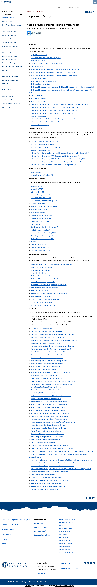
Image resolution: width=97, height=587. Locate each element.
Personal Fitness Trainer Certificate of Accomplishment (49, 416)
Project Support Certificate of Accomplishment (46, 431)
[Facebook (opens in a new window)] (85, 563)
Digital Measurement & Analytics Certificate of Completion (50, 372)
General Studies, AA (37, 172)
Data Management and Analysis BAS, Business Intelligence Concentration (55, 69)
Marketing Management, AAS (40, 230)
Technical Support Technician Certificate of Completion (49, 472)
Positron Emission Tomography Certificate (45, 299)
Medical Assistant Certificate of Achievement (46, 399)
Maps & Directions (68, 568)
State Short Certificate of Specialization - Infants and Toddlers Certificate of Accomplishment (62, 460)
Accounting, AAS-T (37, 189)
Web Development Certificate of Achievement (46, 483)
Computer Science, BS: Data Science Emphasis (46, 63)
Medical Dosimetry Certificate (40, 296)
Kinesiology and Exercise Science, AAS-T (44, 227)
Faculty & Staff (39, 531)
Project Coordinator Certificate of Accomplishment (48, 425)
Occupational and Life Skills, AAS (42, 175)
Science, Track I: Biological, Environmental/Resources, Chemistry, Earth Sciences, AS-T (59, 153)
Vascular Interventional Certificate (42, 302)
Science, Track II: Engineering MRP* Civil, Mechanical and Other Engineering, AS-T (58, 159)
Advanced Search (8, 17)
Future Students (40, 524)
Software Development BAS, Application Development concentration (53, 119)
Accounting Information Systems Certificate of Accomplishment (52, 334)
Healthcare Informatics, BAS (40, 84)
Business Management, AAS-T (41, 198)
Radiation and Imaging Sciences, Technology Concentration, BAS (52, 113)
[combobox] (76, 8)
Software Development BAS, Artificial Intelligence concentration (52, 122)
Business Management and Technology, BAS (45, 58)
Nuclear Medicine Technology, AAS (42, 239)
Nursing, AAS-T (36, 242)
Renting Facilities (64, 550)
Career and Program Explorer (12, 67)
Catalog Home (7, 21)
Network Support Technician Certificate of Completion (49, 407)
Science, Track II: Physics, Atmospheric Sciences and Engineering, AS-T (54, 165)
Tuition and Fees (7, 39)
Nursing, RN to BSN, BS (38, 101)
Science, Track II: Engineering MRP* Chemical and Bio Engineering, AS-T (55, 156)
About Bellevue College (10, 31)
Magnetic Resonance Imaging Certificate (44, 288)
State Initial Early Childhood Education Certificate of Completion (52, 448)
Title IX (60, 525)
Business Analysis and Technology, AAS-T (45, 201)
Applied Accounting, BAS (39, 55)
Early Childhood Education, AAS (41, 215)
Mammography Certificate (39, 291)
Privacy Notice (42, 581)
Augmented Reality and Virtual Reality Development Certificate (51, 264)
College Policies (7, 96)
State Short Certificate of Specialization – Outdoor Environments (52, 466)
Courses (5, 70)
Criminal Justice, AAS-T (38, 204)
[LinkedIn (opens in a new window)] (94, 563)
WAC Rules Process (65, 528)
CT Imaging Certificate (38, 273)
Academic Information (9, 43)
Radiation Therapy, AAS (38, 245)
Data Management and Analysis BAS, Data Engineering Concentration (54, 75)
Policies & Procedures (65, 522)
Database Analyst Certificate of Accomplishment (47, 364)
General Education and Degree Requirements (10, 58)
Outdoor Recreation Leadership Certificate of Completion (50, 413)
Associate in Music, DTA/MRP (41, 150)
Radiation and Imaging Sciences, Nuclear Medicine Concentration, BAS (54, 110)
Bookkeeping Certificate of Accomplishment (45, 343)
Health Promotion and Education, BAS (43, 81)
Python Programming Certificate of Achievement (47, 437)
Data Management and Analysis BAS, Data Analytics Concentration (53, 72)
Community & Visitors (42, 535)
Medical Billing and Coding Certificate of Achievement (49, 402)
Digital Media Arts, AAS (38, 212)
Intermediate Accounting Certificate (43, 282)
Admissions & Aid (9, 524)
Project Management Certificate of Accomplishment (48, 428)
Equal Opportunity (64, 531)
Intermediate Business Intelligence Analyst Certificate (48, 285)
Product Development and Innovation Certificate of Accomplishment (53, 422)
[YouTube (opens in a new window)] (88, 563)
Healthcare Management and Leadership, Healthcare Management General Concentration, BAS (62, 87)
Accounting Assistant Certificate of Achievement (47, 331)
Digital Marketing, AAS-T (39, 209)
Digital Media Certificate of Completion (44, 375)
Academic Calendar (9, 100)
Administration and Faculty (11, 103)
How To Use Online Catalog (11, 25)
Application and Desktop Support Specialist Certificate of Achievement (54, 340)
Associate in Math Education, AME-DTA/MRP (46, 147)
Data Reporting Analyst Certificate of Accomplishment (49, 361)
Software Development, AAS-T (41, 250)
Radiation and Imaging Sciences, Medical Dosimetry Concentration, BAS (55, 107)
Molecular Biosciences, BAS (40, 98)
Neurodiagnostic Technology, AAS (42, 236)
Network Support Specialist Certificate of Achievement (49, 404)
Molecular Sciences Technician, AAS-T (43, 233)
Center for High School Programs (10, 82)
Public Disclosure (64, 541)
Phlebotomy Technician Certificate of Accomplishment (49, 419)
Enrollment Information (10, 35)
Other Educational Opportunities (8, 88)
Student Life (7, 529)
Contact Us (65, 563)
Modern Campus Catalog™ (65, 586)
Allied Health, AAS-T (37, 192)
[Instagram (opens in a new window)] (91, 563)
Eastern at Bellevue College (40, 125)
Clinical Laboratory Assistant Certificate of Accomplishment (51, 349)
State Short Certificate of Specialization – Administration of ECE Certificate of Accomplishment (62, 451)
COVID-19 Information (65, 553)
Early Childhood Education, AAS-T (42, 218)
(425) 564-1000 (41, 573)
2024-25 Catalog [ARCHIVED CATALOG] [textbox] (68, 7)
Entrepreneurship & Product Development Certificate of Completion (53, 381)
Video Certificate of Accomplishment (43, 475)
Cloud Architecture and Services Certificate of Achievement (50, 352)
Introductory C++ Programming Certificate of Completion (50, 393)
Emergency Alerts (64, 537)
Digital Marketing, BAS (38, 78)
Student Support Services (10, 77)
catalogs (28, 586)
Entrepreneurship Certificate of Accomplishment (47, 378)
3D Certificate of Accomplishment (42, 328)
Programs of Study (8, 63)
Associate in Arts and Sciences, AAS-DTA (44, 141)
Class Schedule (7, 53)
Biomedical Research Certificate (41, 267)
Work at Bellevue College (66, 519)
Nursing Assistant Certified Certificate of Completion (48, 410)
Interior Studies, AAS (37, 224)
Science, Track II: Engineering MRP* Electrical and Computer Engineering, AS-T (57, 162)
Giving (4, 540)
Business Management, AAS (40, 195)
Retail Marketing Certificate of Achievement (45, 440)
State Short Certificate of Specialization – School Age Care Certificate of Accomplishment (61, 469)
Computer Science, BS (38, 61)
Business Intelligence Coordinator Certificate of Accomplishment (52, 346)
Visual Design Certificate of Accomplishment (46, 477)
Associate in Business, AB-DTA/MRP (43, 144)
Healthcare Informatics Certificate (42, 276)
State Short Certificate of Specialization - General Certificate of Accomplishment (57, 463)
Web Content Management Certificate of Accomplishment (50, 480)
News (4, 543)
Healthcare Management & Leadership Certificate (47, 279)
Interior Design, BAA (37, 96)
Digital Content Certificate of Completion (44, 369)
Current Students (40, 527)
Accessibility (62, 534)
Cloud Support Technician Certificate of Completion (48, 355)
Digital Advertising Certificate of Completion (45, 366)
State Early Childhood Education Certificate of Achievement (50, 446)
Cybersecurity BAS (37, 66)
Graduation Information (10, 46)
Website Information (65, 544)
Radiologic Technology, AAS (40, 247)
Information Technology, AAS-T (41, 221)
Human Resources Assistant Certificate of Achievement (49, 390)
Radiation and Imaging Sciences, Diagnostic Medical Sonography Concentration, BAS (59, 104)
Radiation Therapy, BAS (38, 116)
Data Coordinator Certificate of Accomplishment (47, 358)
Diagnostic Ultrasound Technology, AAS (44, 207)
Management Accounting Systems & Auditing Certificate (49, 293)
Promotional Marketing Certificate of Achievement (47, 434)
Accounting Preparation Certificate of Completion (47, 337)
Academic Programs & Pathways (15, 519)
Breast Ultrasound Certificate (40, 270)
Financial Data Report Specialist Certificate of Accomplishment (52, 384)
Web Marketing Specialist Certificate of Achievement (48, 486)
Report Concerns (64, 547)
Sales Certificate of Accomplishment (43, 443)
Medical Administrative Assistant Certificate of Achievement (51, 396)
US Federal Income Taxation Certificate (44, 305)
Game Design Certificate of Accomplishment (46, 387)
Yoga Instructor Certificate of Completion (44, 489)
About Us (5, 534)
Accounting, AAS (36, 186)
